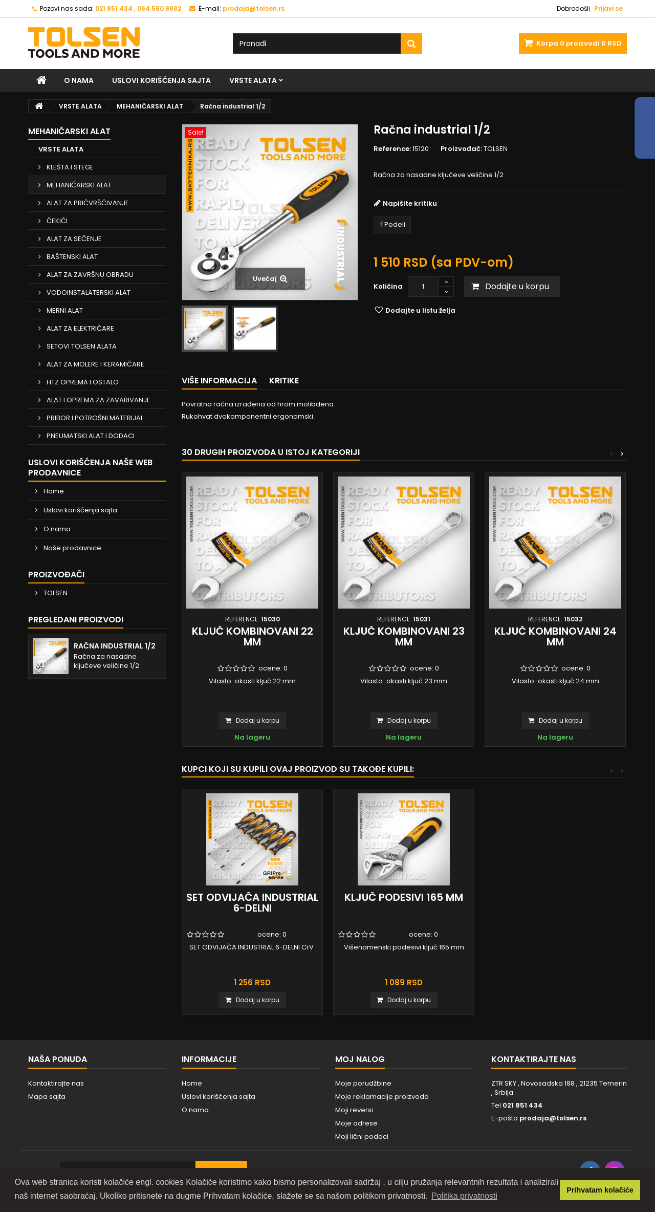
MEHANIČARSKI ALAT (78, 185)
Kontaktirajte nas (56, 1083)
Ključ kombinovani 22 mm (252, 636)
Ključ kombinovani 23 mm (404, 636)
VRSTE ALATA (253, 80)
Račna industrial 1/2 (115, 646)
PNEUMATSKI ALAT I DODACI (90, 436)
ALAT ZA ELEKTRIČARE (79, 328)
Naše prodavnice (71, 548)
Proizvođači (56, 574)
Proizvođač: (461, 149)
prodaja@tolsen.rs (552, 1118)
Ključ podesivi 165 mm (403, 897)
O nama (79, 80)
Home (53, 491)
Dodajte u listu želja (419, 310)
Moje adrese (356, 1123)
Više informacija (219, 380)
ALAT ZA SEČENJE (73, 239)
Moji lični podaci (361, 1136)
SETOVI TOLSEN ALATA (81, 346)
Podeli (392, 224)
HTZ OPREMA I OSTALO (82, 382)
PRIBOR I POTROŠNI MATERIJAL (94, 418)
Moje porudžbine (363, 1083)
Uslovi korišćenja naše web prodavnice (90, 468)
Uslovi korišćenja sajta (161, 80)
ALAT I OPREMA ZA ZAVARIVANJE (97, 400)
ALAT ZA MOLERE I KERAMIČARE (94, 364)
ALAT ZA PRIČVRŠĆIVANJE (87, 203)
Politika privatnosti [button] (464, 1196)
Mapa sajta (47, 1096)
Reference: (392, 149)
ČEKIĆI (56, 221)
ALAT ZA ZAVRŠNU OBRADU (89, 274)
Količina (388, 286)
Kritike (284, 380)
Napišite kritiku (410, 203)
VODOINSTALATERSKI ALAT (87, 292)
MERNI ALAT (64, 310)
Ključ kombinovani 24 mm (555, 636)
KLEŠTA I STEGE (69, 167)
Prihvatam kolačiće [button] (599, 1190)
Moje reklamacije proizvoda (382, 1096)
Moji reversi (354, 1110)
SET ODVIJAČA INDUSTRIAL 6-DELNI (252, 902)
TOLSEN (55, 593)
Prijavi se (608, 8)
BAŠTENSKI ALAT (71, 257)
